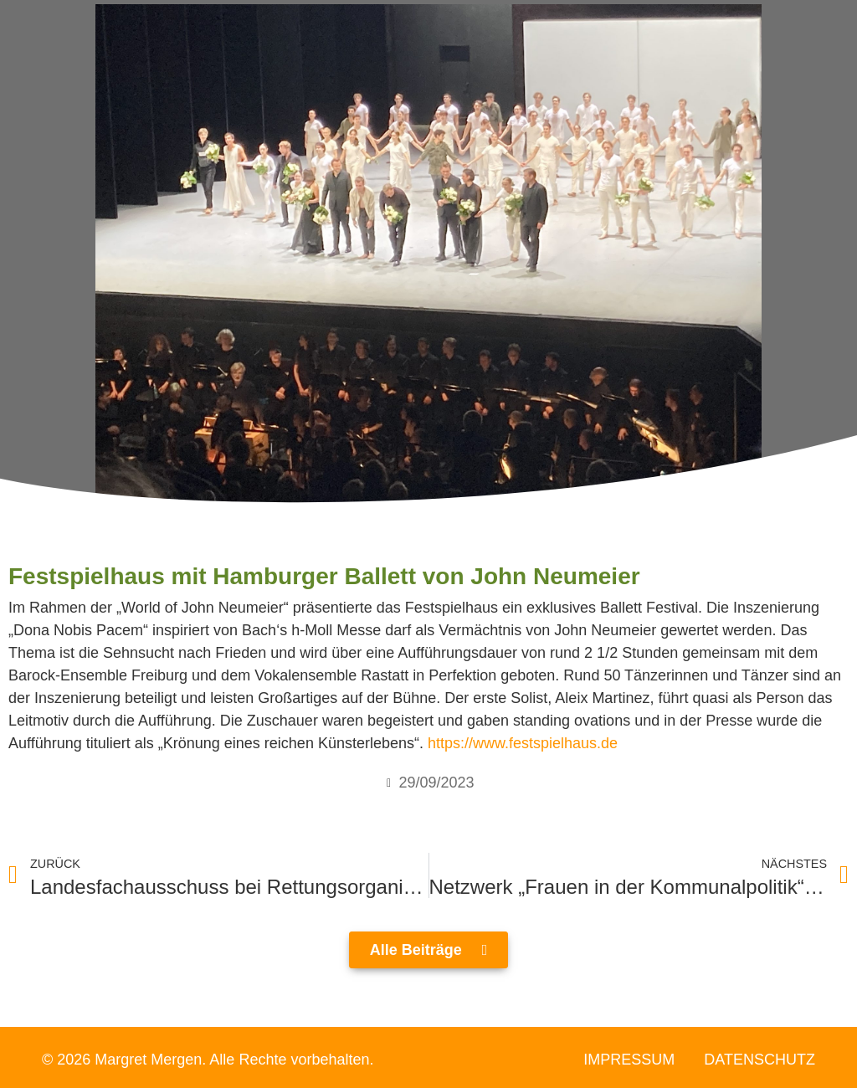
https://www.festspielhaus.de (523, 743)
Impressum (629, 1059)
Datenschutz (759, 1059)
